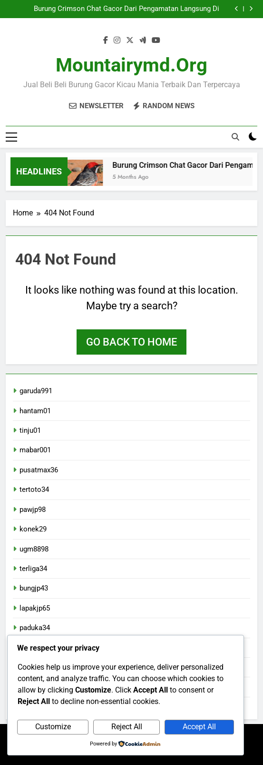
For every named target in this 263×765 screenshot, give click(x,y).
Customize (53, 726)
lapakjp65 (34, 608)
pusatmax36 (38, 470)
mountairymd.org (131, 65)
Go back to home (131, 342)
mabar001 (35, 450)
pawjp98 (32, 509)
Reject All (126, 726)
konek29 (33, 529)
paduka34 (34, 627)
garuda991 (35, 391)
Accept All (199, 726)
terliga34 (33, 568)
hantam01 (35, 411)
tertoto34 (34, 489)
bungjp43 (33, 588)
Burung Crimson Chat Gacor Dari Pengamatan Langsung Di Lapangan (126, 9)
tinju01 (30, 430)
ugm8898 (34, 549)
